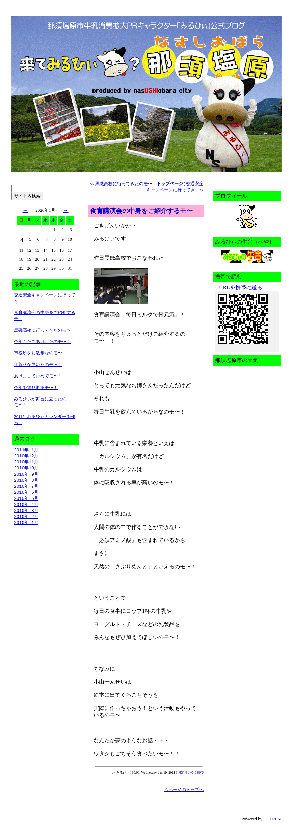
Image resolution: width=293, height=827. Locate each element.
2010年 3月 (26, 514)
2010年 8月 (26, 482)
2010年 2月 (26, 520)
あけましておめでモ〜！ (38, 375)
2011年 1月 (26, 450)
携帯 (200, 772)
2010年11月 (26, 463)
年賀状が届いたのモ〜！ (38, 364)
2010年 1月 (26, 527)
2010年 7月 (26, 488)
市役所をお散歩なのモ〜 (38, 352)
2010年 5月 (26, 501)
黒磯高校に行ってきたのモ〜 (42, 330)
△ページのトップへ (184, 789)
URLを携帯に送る (240, 287)
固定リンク (186, 772)
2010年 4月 (26, 508)
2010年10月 (26, 469)
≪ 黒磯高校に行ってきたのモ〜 (122, 183)
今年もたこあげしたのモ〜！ (42, 341)
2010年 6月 (26, 495)
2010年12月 (26, 456)
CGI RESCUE (276, 818)
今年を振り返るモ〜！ (36, 387)
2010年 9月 (26, 476)
